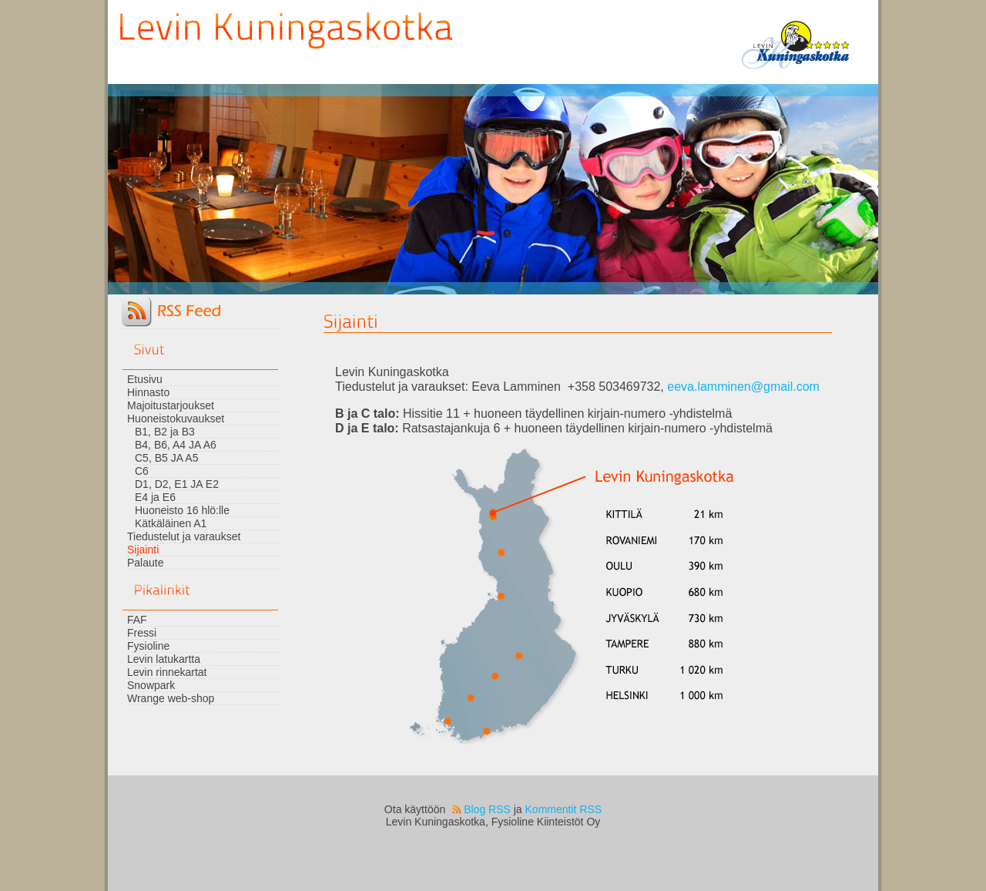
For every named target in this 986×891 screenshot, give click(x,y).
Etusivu (145, 379)
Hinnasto (148, 392)
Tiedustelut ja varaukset (183, 536)
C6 (142, 471)
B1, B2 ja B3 (165, 431)
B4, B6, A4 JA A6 (175, 445)
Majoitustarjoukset (170, 405)
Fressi (141, 633)
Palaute (145, 562)
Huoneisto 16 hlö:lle (182, 510)
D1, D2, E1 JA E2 (177, 484)
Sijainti (143, 549)
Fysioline (148, 646)
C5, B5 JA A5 (167, 458)
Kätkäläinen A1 (170, 523)
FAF (137, 620)
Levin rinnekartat (167, 672)
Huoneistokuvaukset (175, 418)
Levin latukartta (163, 659)
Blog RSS (487, 809)
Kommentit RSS (563, 809)
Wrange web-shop (170, 698)
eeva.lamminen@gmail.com (743, 386)
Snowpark (151, 685)
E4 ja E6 (155, 497)
